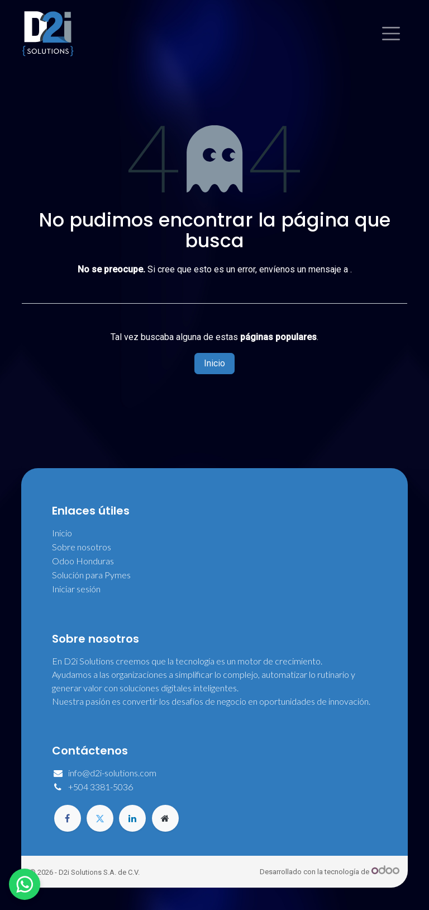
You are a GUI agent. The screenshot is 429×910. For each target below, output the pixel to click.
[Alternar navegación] (391, 33)
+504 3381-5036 (100, 786)
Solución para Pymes (91, 574)
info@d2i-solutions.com (112, 772)
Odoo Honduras (83, 560)
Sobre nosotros (81, 546)
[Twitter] (100, 818)
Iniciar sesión (76, 588)
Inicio (214, 363)
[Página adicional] (165, 818)
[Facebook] (67, 818)
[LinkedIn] (132, 818)
